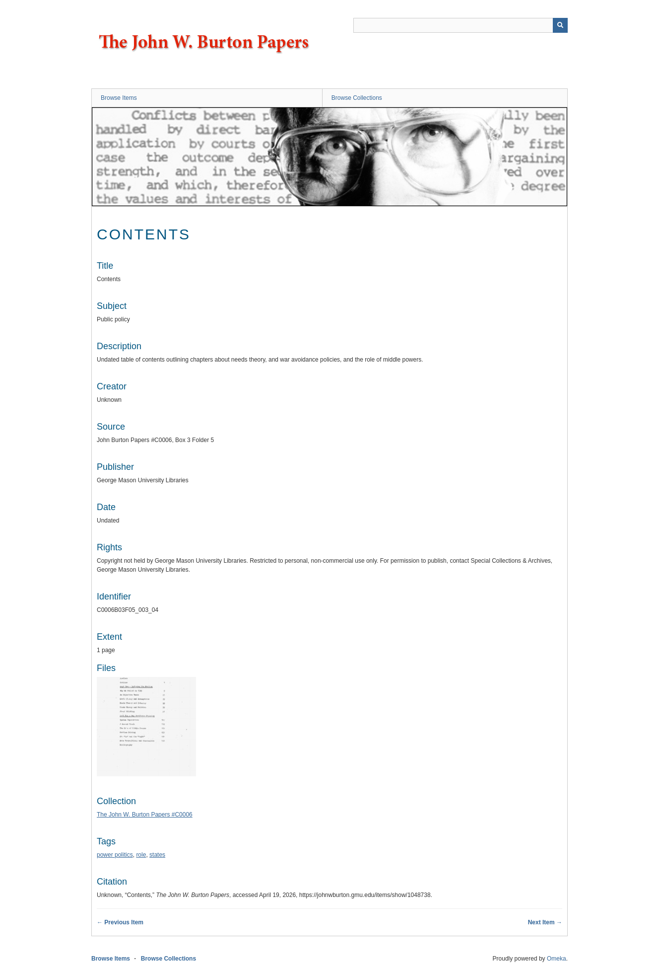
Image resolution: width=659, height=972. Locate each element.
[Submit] (560, 25)
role (141, 854)
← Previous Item (120, 922)
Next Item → (545, 922)
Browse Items (119, 97)
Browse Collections (356, 97)
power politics (115, 854)
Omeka (556, 958)
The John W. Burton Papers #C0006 (145, 814)
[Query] (460, 25)
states (157, 854)
